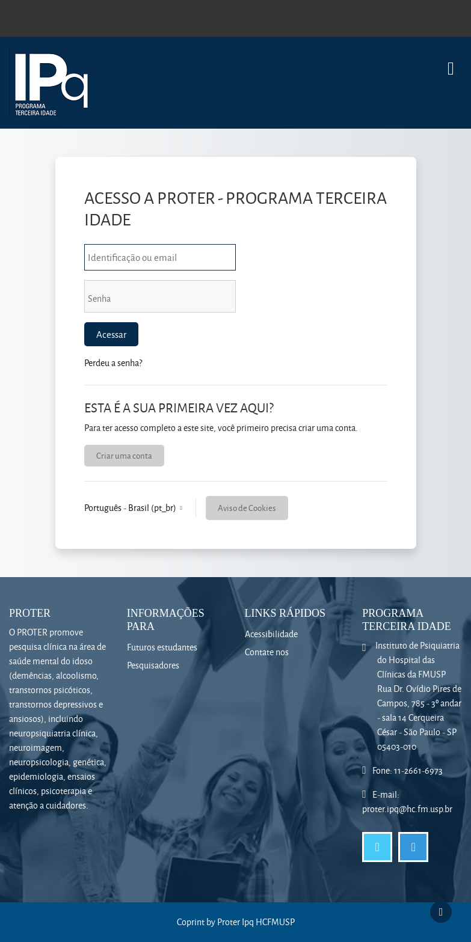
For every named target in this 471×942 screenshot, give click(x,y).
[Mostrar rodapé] (441, 912)
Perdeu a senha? (113, 362)
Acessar (111, 334)
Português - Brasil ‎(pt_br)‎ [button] (131, 507)
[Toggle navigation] (451, 62)
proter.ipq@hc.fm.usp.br (407, 809)
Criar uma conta (124, 455)
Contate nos (267, 652)
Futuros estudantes (162, 647)
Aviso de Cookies (247, 507)
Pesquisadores (153, 665)
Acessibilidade (271, 634)
